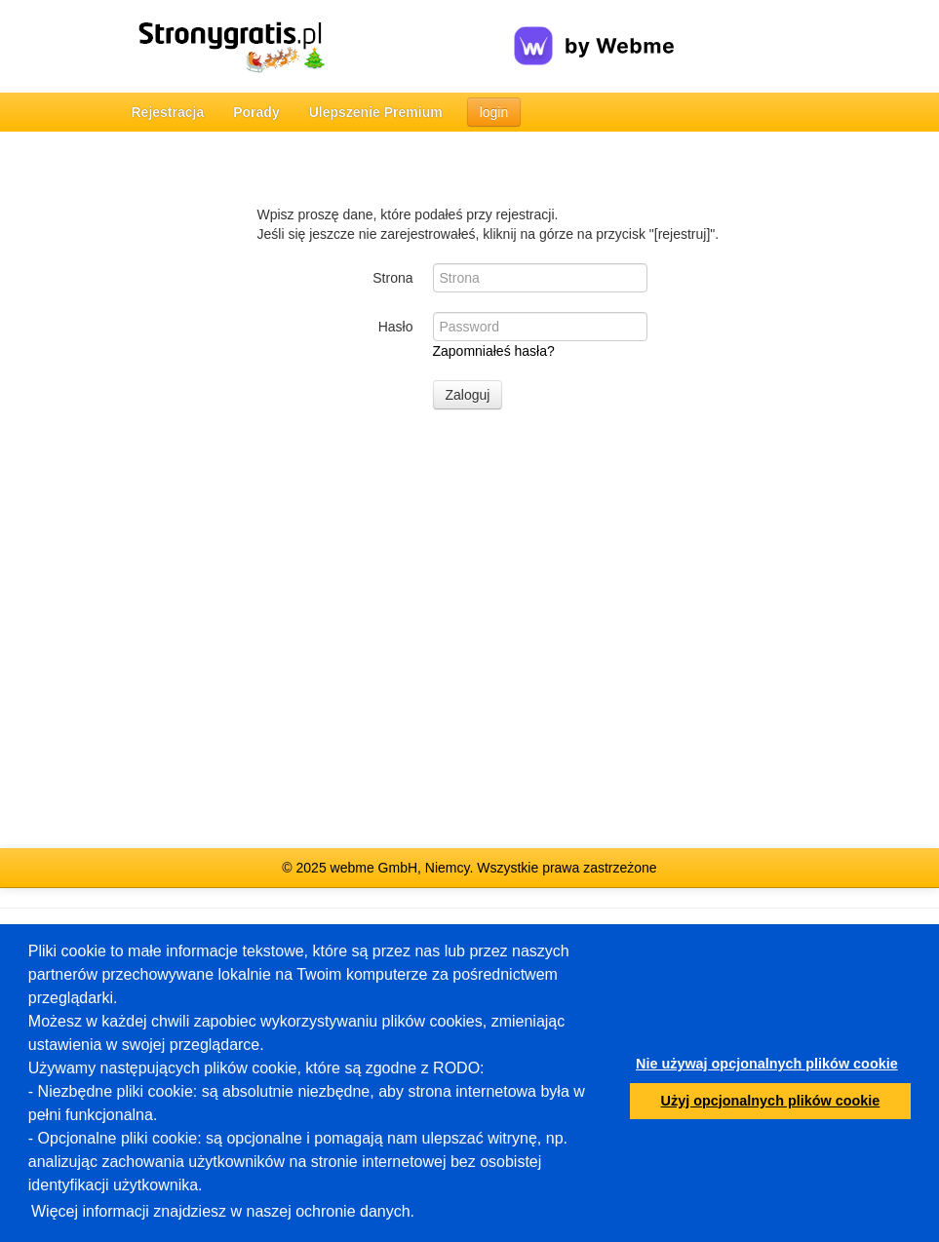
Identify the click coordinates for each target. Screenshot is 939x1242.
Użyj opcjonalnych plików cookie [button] (770, 1100)
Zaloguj (468, 395)
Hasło (395, 326)
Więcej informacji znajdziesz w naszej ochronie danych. (222, 1211)
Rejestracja (168, 112)
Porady (256, 112)
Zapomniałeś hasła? (494, 351)
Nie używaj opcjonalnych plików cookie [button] (767, 1063)
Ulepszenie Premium (376, 112)
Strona (392, 278)
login (494, 112)
